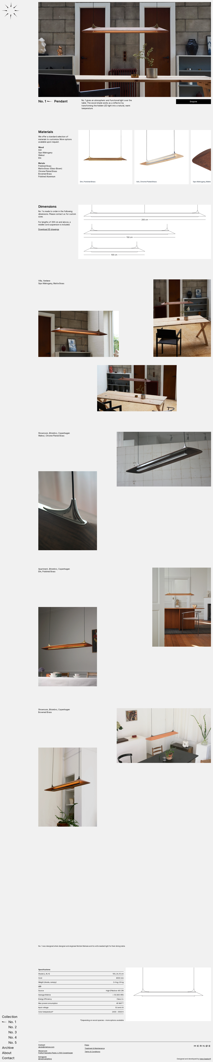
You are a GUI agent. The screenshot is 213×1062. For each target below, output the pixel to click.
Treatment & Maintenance (95, 1048)
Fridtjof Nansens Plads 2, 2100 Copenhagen (55, 1053)
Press (87, 1045)
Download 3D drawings (48, 229)
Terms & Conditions (92, 1052)
